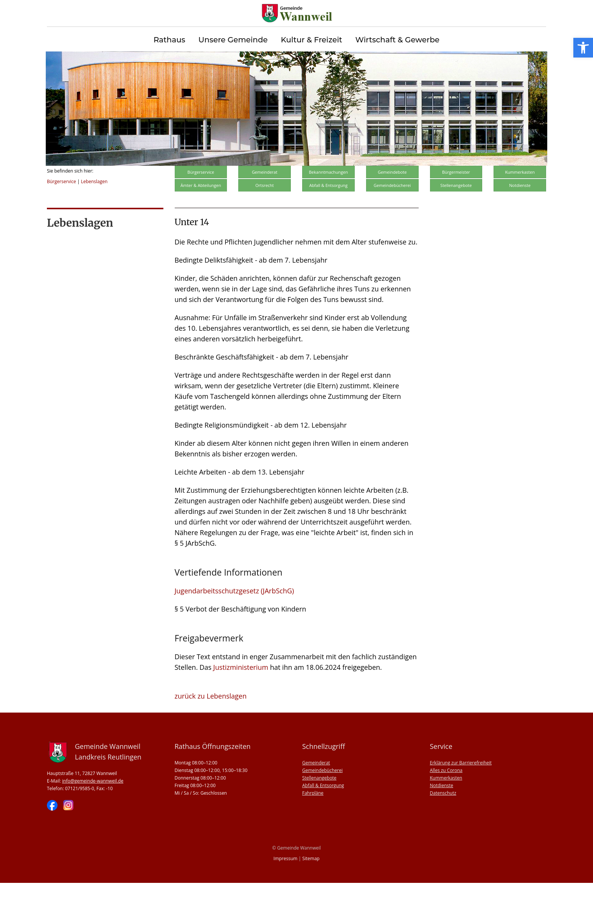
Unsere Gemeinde (232, 40)
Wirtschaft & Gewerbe (397, 40)
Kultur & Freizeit (311, 40)
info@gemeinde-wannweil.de (92, 796)
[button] (583, 48)
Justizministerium (240, 682)
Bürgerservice (61, 196)
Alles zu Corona (446, 785)
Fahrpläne (312, 808)
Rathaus (169, 40)
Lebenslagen (94, 196)
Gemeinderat (265, 187)
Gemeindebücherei (392, 200)
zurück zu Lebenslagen (211, 711)
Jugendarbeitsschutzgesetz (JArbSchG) (234, 605)
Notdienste (520, 200)
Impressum (285, 873)
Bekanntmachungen (328, 187)
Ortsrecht (264, 200)
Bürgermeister (456, 187)
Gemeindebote (392, 187)
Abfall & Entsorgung (328, 200)
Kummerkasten (520, 187)
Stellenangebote (456, 200)
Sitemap (311, 873)
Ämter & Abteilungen (200, 200)
